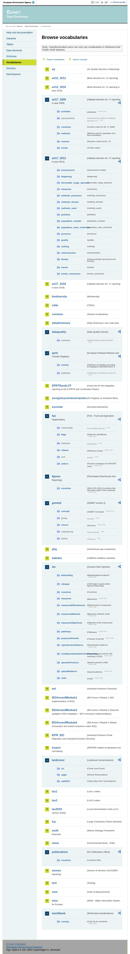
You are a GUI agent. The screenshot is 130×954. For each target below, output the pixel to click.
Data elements (14, 50)
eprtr (55, 353)
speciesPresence (70, 662)
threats (64, 259)
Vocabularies (13, 62)
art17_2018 (59, 283)
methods (65, 133)
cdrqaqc (65, 584)
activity (65, 365)
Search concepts (80, 59)
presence (66, 234)
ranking (65, 246)
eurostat (57, 406)
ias (54, 566)
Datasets (11, 38)
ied (54, 688)
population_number (71, 221)
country (65, 921)
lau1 (54, 791)
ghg (54, 549)
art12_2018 (59, 87)
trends (64, 148)
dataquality (59, 331)
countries (66, 127)
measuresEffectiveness (73, 605)
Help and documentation (19, 32)
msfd (55, 830)
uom (55, 891)
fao (54, 415)
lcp (54, 821)
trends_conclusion (70, 273)
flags (63, 434)
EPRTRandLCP (61, 385)
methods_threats (70, 202)
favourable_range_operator (73, 182)
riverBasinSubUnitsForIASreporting (73, 654)
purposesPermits (70, 638)
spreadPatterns (69, 671)
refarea (64, 450)
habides (57, 558)
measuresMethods (70, 614)
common (57, 314)
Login (96, 2)
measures (66, 189)
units (63, 678)
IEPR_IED (58, 735)
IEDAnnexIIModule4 (64, 722)
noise (55, 843)
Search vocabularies (55, 59)
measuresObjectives (71, 623)
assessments (68, 170)
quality (64, 240)
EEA (20, 2)
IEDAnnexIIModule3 (64, 710)
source (64, 525)
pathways (66, 631)
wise (55, 900)
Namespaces (13, 74)
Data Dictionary (31, 26)
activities (65, 111)
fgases (56, 476)
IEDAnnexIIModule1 (64, 697)
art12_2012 (59, 78)
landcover (58, 760)
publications (60, 852)
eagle (64, 775)
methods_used (68, 208)
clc (62, 768)
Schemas (11, 56)
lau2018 (57, 809)
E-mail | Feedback (16, 944)
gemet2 (56, 503)
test (54, 883)
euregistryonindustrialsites (69, 398)
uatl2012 (65, 781)
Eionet (20, 26)
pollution (65, 214)
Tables (9, 44)
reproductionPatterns (72, 645)
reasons (65, 141)
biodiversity (59, 296)
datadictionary (61, 323)
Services (11, 68)
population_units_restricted (73, 227)
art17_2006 (59, 99)
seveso (56, 870)
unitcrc (64, 463)
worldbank (58, 913)
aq (53, 69)
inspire (56, 747)
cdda (55, 305)
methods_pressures (71, 195)
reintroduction (68, 253)
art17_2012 (59, 158)
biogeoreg (66, 176)
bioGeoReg (67, 575)
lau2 (54, 800)
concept (65, 511)
